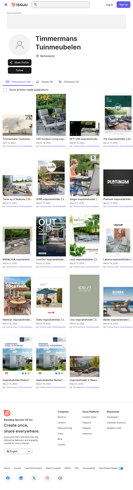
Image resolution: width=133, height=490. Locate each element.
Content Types (89, 417)
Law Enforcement (33, 468)
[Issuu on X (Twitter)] (34, 478)
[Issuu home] (19, 4)
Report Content (53, 468)
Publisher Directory (116, 422)
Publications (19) (18, 82)
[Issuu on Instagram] (47, 478)
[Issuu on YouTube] (60, 478)
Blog (60, 439)
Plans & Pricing (65, 428)
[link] (109, 4)
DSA (77, 468)
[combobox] (63, 4)
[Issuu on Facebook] (8, 478)
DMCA (68, 468)
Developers (113, 417)
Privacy (17, 468)
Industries (87, 433)
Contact (61, 444)
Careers (62, 422)
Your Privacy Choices (111, 468)
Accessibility (89, 468)
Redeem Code (114, 428)
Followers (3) (68, 82)
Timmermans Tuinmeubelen (19, 146)
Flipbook (86, 428)
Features (86, 422)
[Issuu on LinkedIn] (21, 478)
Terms (7, 468)
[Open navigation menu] (6, 4)
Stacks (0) (44, 82)
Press (60, 433)
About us (62, 417)
